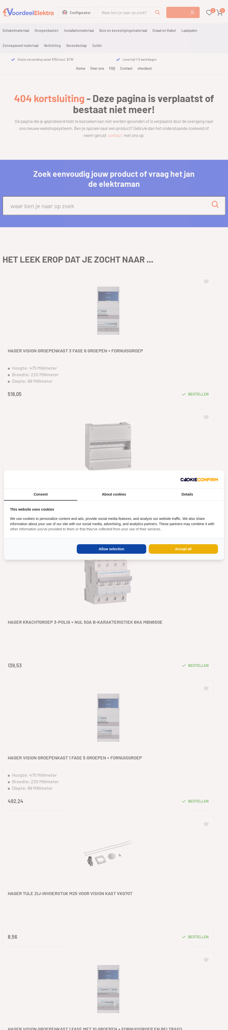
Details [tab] (187, 494)
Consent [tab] (41, 494)
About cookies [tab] (114, 494)
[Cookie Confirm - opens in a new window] (199, 480)
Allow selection (111, 549)
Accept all (183, 549)
